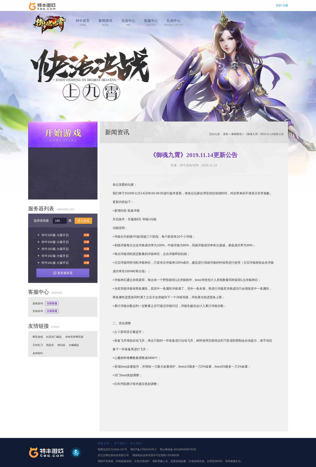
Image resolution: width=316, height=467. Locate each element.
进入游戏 (83, 220)
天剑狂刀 (37, 345)
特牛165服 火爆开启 (55, 235)
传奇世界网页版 (74, 336)
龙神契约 (37, 353)
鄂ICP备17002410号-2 (143, 449)
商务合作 (104, 443)
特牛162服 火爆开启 (55, 255)
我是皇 (50, 345)
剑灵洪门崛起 (54, 336)
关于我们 (120, 443)
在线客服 (52, 303)
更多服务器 (61, 272)
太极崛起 (74, 345)
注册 (285, 5)
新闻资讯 (236, 134)
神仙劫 (61, 345)
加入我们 (136, 443)
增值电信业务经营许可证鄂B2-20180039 (155, 455)
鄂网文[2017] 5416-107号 (112, 449)
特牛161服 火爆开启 (55, 262)
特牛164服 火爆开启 (55, 241)
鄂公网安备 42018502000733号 (178, 449)
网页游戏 (37, 336)
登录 (278, 5)
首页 (225, 134)
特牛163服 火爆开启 (55, 248)
